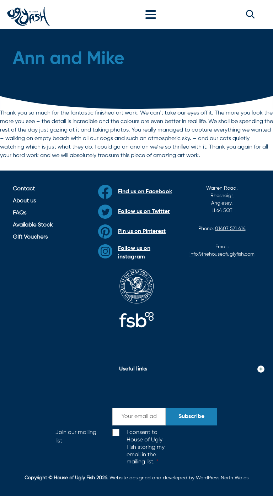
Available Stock (33, 225)
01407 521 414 (230, 228)
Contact (24, 189)
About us (24, 201)
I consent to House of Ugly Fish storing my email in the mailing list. (146, 447)
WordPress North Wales (222, 477)
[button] (250, 14)
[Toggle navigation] (152, 14)
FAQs (19, 213)
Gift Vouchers (30, 237)
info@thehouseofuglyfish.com (222, 254)
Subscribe (191, 416)
